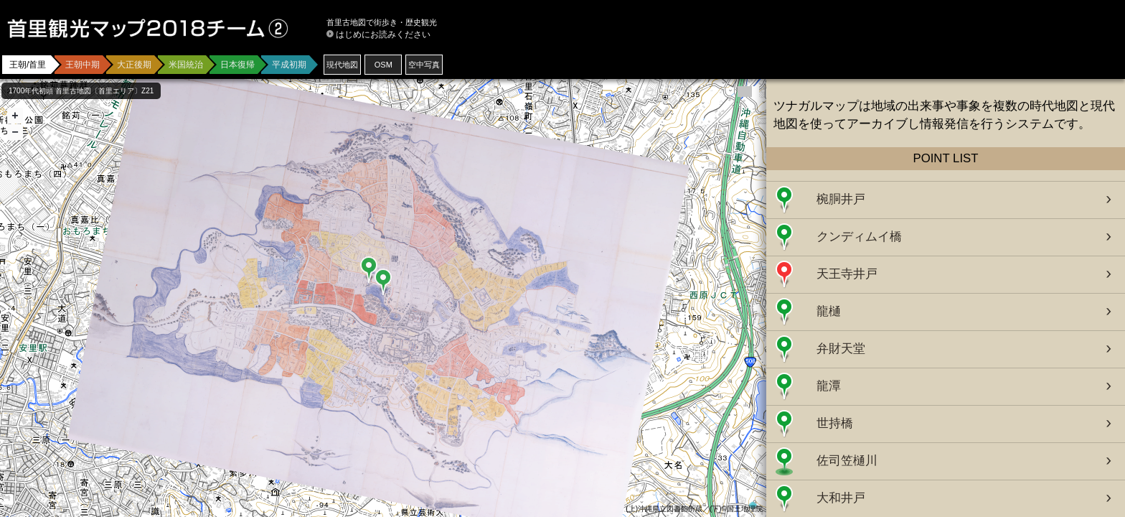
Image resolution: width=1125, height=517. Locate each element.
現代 (342, 64)
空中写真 (424, 64)
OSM (383, 64)
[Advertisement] (950, 43)
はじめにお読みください (383, 34)
